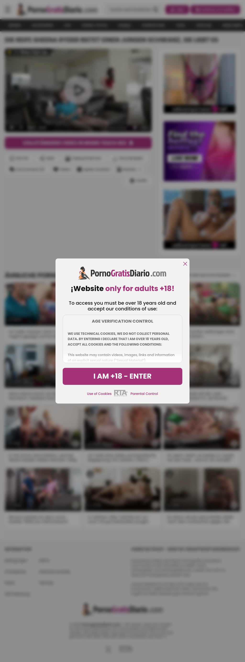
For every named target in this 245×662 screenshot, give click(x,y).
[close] (185, 264)
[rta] (121, 395)
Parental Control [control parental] (144, 393)
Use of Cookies (99, 393)
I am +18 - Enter (122, 376)
